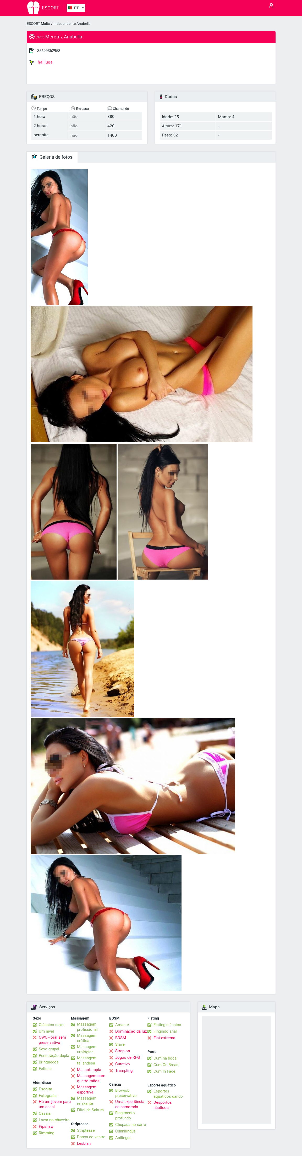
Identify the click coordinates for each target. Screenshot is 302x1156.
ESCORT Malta (38, 23)
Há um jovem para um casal (55, 1104)
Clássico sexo (51, 1024)
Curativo (122, 1064)
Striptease (86, 1130)
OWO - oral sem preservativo (52, 1040)
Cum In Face (164, 1071)
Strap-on (122, 1051)
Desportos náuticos (162, 1105)
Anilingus (123, 1137)
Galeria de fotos (52, 157)
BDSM (120, 1037)
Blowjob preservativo (126, 1093)
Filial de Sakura (90, 1110)
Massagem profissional (87, 1027)
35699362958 (48, 50)
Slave (120, 1044)
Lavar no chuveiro (54, 1120)
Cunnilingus (125, 1131)
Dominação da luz (131, 1031)
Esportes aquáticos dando (168, 1094)
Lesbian (84, 1143)
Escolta (45, 1089)
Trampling (124, 1070)
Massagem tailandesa (86, 1061)
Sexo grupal (49, 1049)
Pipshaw (46, 1126)
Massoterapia (89, 1069)
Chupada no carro (130, 1124)
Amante (122, 1024)
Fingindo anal (165, 1031)
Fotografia (48, 1095)
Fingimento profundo (125, 1115)
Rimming (46, 1133)
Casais (45, 1113)
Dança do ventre (91, 1137)
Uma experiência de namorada (129, 1104)
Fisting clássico (167, 1024)
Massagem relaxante (86, 1101)
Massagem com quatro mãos (91, 1078)
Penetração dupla (54, 1055)
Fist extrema (164, 1037)
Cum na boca (165, 1058)
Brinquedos (49, 1062)
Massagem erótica (86, 1038)
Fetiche (45, 1068)
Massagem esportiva (86, 1090)
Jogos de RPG (127, 1057)
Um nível (46, 1031)
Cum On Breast (166, 1064)
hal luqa (41, 62)
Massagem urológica (86, 1049)
